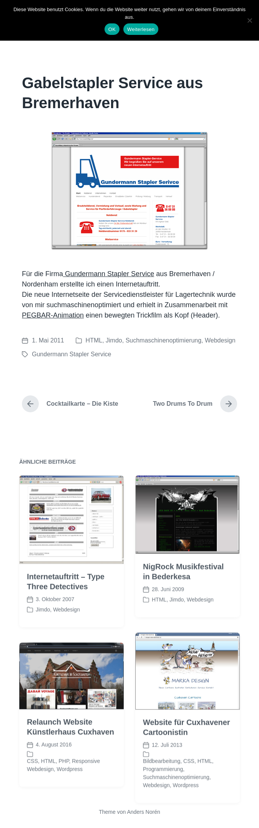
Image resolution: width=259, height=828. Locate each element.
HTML (94, 340)
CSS (188, 779)
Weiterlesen (140, 29)
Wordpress (70, 787)
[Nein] (249, 20)
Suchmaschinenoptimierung (163, 340)
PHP (63, 779)
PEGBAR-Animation (53, 315)
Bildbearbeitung (161, 779)
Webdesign (220, 340)
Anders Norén (143, 812)
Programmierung (163, 787)
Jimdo (114, 340)
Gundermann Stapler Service (108, 274)
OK (112, 29)
